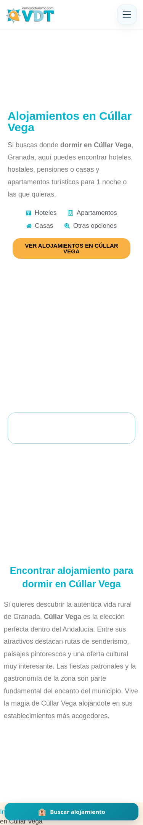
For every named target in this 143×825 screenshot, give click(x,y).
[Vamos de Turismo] (30, 14)
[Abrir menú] (127, 14)
